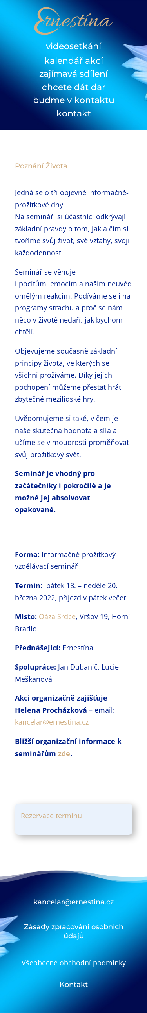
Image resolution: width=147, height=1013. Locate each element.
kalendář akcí (73, 60)
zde (64, 753)
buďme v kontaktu (73, 100)
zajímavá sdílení (73, 73)
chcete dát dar (73, 87)
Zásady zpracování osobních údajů (73, 931)
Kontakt (74, 984)
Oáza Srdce (57, 616)
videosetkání (73, 46)
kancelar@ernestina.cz (52, 722)
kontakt (73, 113)
